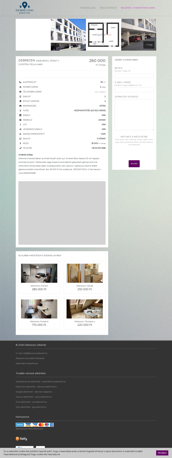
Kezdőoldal (88, 8)
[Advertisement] (33, 35)
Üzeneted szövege (126, 97)
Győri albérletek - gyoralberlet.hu (31, 407)
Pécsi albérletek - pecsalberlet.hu (31, 402)
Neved (123, 69)
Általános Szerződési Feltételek (30, 358)
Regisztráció (108, 8)
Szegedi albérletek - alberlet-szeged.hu (34, 392)
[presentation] (134, 152)
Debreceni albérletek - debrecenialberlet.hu (36, 387)
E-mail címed (128, 84)
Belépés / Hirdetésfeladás (138, 8)
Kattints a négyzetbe (134, 141)
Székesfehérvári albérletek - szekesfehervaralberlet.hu (41, 381)
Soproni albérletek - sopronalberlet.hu (34, 397)
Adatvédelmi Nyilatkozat (27, 363)
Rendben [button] (162, 453)
